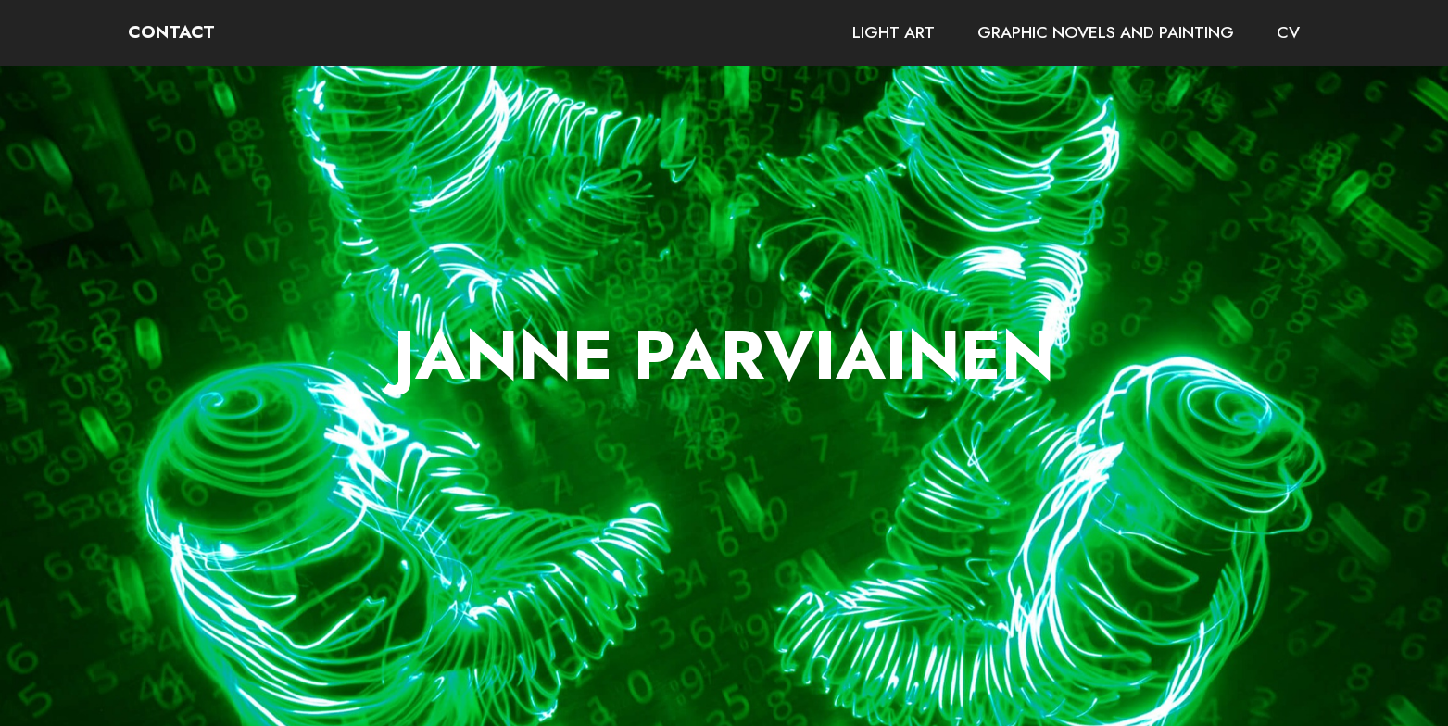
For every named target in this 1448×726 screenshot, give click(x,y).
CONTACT (171, 32)
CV (1288, 32)
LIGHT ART (893, 32)
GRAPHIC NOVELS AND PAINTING (1105, 32)
